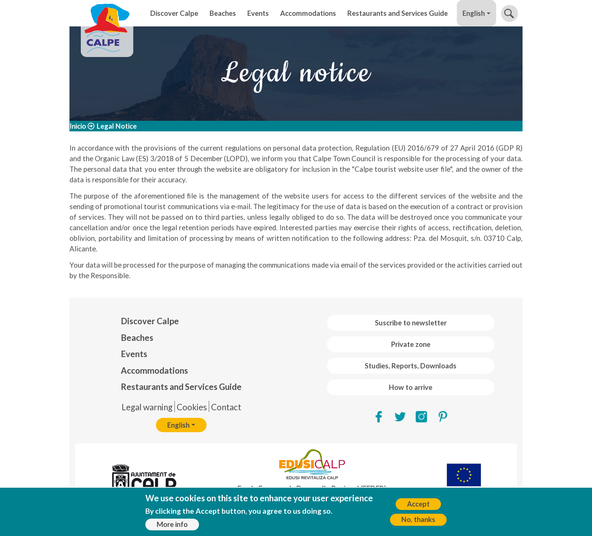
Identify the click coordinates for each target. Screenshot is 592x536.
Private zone (410, 344)
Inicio (77, 126)
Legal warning (147, 407)
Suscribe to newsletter (411, 323)
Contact (226, 407)
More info (172, 525)
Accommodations (308, 13)
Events (258, 13)
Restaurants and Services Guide (397, 13)
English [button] (473, 13)
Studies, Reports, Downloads (410, 366)
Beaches (223, 13)
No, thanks (418, 521)
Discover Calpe (174, 13)
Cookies (192, 407)
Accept (418, 505)
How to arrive (410, 387)
